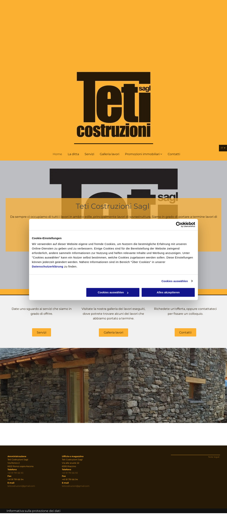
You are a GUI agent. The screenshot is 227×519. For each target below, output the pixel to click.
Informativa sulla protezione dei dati (33, 511)
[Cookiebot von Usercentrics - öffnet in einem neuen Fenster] (178, 224)
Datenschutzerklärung (47, 266)
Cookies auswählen (175, 281)
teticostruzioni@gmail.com (21, 486)
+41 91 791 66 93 (15, 473)
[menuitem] (57, 154)
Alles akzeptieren (168, 292)
